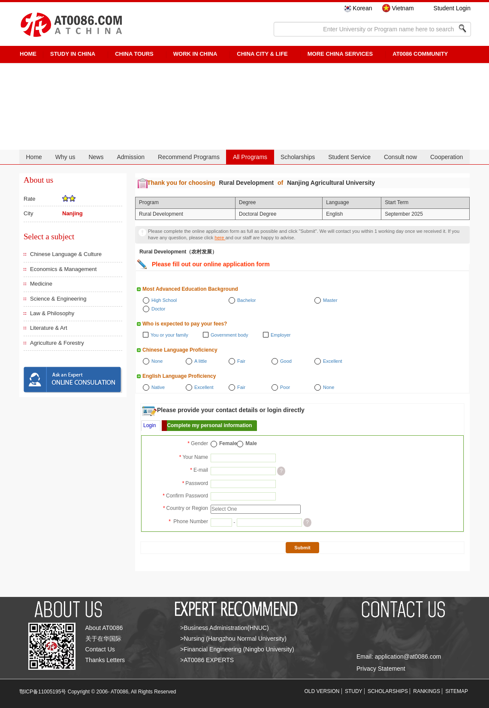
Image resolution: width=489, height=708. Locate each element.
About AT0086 (104, 627)
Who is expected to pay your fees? (184, 324)
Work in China (195, 54)
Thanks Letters (105, 660)
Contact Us (100, 649)
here (219, 237)
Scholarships (298, 157)
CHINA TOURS (134, 54)
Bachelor (246, 300)
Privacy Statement (380, 668)
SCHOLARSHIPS (388, 691)
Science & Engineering (58, 298)
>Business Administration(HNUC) (224, 627)
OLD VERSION (322, 691)
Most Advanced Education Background (190, 289)
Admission (131, 157)
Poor (285, 387)
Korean (362, 8)
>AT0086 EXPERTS (207, 660)
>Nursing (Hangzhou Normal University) (233, 638)
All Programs (250, 157)
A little (200, 361)
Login (149, 425)
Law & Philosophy (52, 313)
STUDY (353, 691)
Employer (280, 334)
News (95, 157)
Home (34, 157)
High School (164, 300)
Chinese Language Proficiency (179, 350)
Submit (302, 547)
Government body (229, 334)
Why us (65, 157)
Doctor (158, 308)
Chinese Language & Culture (66, 254)
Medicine (41, 283)
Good (286, 361)
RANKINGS (426, 691)
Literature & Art (48, 328)
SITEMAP (456, 691)
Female (228, 443)
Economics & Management (63, 269)
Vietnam (403, 8)
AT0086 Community (420, 54)
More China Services (340, 54)
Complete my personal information (209, 425)
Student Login (452, 8)
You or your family (169, 334)
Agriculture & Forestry (57, 343)
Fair (241, 361)
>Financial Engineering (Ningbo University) (237, 649)
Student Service (349, 157)
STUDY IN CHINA (72, 54)
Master (330, 300)
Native (158, 387)
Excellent (332, 361)
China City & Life (262, 54)
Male (251, 443)
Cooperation (446, 157)
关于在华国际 (103, 638)
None (157, 361)
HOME (28, 54)
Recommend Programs (189, 157)
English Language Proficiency (179, 376)
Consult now (400, 157)
